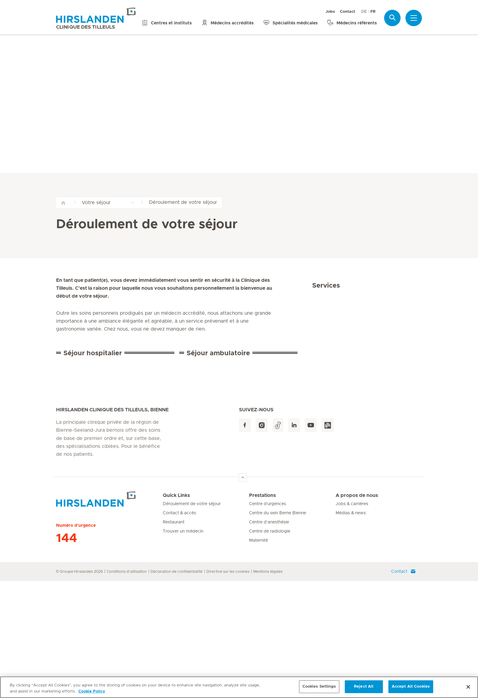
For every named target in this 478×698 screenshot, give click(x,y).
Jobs (330, 12)
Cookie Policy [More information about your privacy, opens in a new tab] (91, 694)
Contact (347, 12)
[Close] (468, 689)
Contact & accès (179, 630)
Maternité (258, 657)
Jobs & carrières (352, 621)
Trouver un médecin (183, 648)
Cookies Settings (319, 689)
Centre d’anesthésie (269, 639)
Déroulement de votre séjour (192, 621)
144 (66, 655)
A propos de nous (357, 612)
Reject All (363, 689)
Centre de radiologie (269, 648)
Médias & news (351, 630)
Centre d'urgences (267, 621)
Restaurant (173, 639)
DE (364, 12)
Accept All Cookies (411, 689)
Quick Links (176, 612)
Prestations (262, 612)
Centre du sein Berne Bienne (277, 630)
